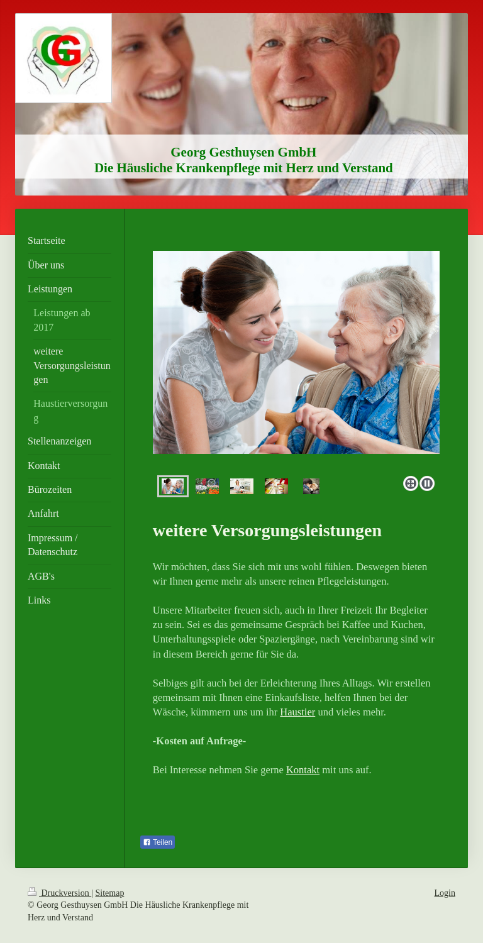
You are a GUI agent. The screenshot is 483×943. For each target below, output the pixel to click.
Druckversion (59, 893)
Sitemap (110, 893)
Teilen (157, 842)
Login (445, 893)
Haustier (297, 712)
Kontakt (302, 770)
